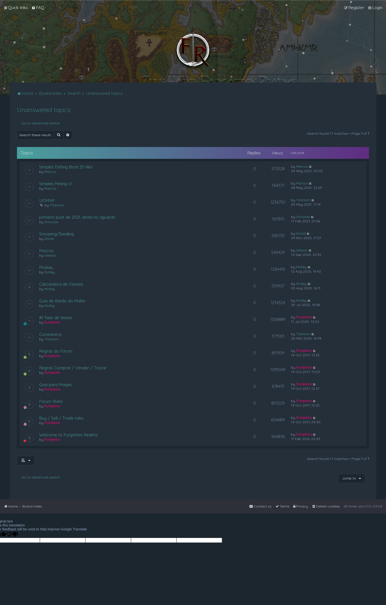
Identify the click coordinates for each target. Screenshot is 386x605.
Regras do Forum (55, 351)
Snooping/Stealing (56, 233)
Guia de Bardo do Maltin (62, 300)
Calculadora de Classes (61, 284)
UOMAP (47, 200)
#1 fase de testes (55, 317)
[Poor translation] (12, 534)
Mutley (49, 272)
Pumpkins (52, 322)
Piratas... (47, 267)
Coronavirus (50, 334)
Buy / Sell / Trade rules (61, 418)
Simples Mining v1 (55, 183)
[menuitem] (38, 7)
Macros (46, 250)
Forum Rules (51, 401)
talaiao (50, 255)
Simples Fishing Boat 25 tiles (66, 166)
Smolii (49, 238)
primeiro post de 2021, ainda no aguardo (77, 217)
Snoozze (51, 222)
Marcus (50, 171)
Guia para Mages (55, 384)
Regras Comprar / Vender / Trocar (72, 367)
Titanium (57, 205)
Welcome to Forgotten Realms (68, 434)
